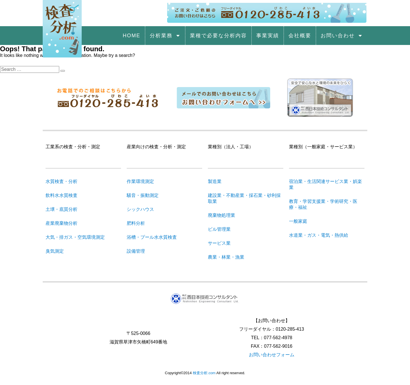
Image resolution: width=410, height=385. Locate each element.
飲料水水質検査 (61, 195)
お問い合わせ (342, 35)
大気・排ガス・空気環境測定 (75, 237)
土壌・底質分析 (61, 209)
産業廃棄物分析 (61, 223)
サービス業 (219, 243)
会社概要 (299, 35)
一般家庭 (298, 221)
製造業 (215, 181)
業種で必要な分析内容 (218, 35)
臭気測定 (55, 251)
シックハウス (140, 209)
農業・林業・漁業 (226, 257)
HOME (131, 35)
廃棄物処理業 (221, 215)
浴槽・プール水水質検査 (152, 237)
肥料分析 (136, 223)
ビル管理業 (219, 229)
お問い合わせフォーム (271, 354)
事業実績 (267, 35)
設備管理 (136, 251)
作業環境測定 (140, 181)
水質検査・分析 (61, 181)
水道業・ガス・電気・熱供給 (318, 235)
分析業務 (165, 35)
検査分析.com (204, 373)
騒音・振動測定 (143, 195)
